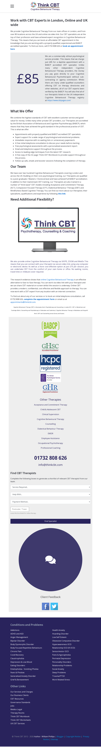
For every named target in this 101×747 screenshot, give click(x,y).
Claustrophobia (17, 659)
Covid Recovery (17, 655)
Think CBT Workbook (19, 717)
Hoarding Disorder (60, 634)
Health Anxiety (58, 630)
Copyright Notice (73, 737)
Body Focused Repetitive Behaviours (26, 648)
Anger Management (19, 637)
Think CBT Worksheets (20, 720)
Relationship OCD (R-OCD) (63, 648)
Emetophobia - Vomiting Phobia (24, 669)
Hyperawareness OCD (61, 645)
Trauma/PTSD (58, 676)
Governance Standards (20, 703)
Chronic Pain (15, 652)
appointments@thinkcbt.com (23, 302)
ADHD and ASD (17, 634)
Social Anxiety (58, 669)
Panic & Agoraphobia (61, 655)
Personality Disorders (61, 662)
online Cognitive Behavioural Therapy (57, 279)
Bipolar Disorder (17, 641)
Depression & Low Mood (21, 662)
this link (62, 193)
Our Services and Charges (21, 692)
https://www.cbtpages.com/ (59, 100)
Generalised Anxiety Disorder (23, 676)
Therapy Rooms (17, 713)
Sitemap (54, 740)
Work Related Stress (61, 680)
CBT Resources (17, 699)
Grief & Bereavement (19, 680)
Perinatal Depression (61, 659)
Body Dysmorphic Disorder (22, 645)
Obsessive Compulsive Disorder (66, 641)
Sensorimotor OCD (60, 652)
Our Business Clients (19, 695)
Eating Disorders (17, 666)
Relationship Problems (62, 666)
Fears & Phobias (17, 673)
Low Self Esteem (59, 637)
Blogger (60, 737)
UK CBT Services (17, 724)
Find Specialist (50, 521)
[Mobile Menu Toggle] (12, 6)
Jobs (12, 706)
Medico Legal (16, 710)
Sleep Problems (59, 673)
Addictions (14, 630)
